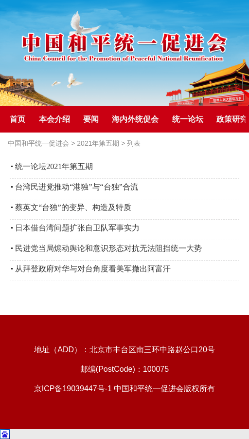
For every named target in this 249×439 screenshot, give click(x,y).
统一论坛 (187, 119)
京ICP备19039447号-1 (73, 388)
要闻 (91, 119)
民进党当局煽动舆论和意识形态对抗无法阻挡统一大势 (108, 248)
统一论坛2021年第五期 (54, 166)
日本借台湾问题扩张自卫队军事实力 (77, 228)
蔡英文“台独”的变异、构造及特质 (73, 207)
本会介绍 (54, 119)
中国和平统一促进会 (38, 143)
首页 (17, 119)
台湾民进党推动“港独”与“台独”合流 (76, 187)
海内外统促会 (135, 119)
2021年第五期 (98, 143)
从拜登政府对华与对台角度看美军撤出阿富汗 (93, 269)
